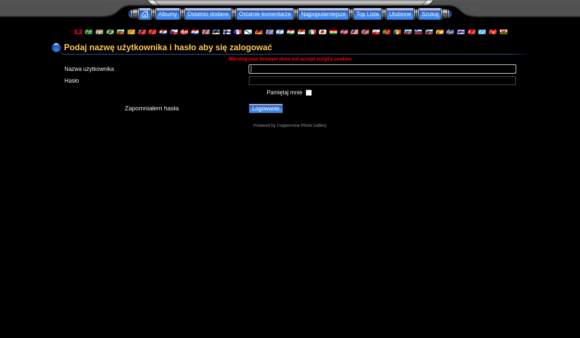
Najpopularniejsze (323, 14)
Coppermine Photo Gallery (301, 125)
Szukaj (430, 14)
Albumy (167, 14)
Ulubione (400, 14)
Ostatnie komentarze (265, 14)
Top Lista (367, 14)
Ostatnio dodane (208, 14)
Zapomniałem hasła (152, 108)
